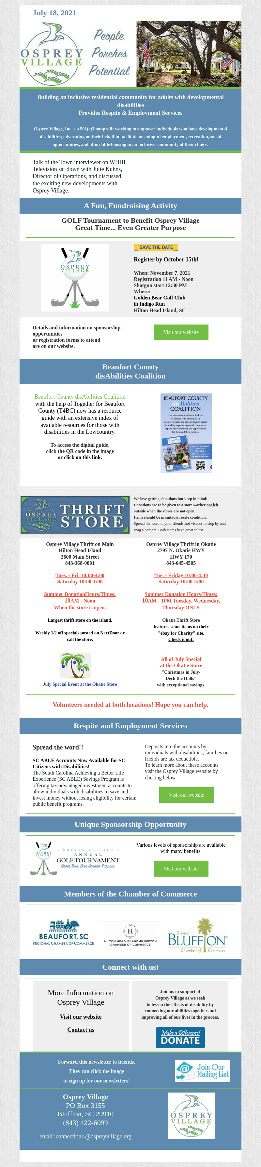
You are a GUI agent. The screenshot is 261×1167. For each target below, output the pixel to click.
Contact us (80, 1030)
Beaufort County (130, 367)
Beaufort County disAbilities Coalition (79, 396)
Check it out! (181, 639)
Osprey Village (85, 1097)
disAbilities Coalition (130, 376)
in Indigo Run (149, 304)
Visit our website (181, 332)
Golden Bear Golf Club (159, 297)
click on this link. (83, 457)
